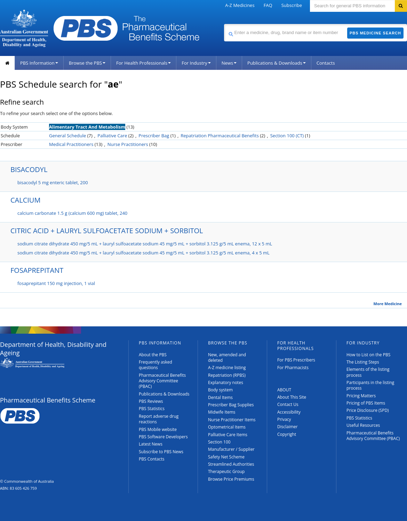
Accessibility (289, 412)
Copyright (286, 434)
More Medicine (388, 303)
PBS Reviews (151, 401)
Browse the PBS (87, 63)
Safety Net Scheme (226, 457)
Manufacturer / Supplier (231, 449)
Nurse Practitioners (127, 144)
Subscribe (291, 5)
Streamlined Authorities (231, 464)
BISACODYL (28, 169)
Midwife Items (222, 412)
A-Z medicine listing (227, 368)
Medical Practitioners (71, 144)
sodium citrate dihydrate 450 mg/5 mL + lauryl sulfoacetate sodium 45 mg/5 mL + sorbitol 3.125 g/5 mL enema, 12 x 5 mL (144, 244)
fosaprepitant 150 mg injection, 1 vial (56, 283)
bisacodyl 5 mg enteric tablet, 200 (52, 182)
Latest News (150, 444)
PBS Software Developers (163, 437)
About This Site (291, 397)
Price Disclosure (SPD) (367, 410)
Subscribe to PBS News (161, 452)
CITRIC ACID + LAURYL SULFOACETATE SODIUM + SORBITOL (106, 230)
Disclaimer (287, 427)
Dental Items (220, 397)
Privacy (284, 419)
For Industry (196, 63)
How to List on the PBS (368, 355)
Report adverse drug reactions (158, 419)
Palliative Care (112, 135)
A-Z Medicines (239, 5)
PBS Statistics (152, 409)
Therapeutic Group (226, 471)
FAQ (268, 5)
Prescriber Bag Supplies (231, 405)
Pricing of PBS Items (365, 403)
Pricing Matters (361, 396)
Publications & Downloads (276, 63)
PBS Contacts (152, 459)
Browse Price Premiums (231, 479)
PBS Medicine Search (375, 33)
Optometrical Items (227, 427)
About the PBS (153, 355)
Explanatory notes (225, 382)
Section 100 (219, 442)
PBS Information (39, 63)
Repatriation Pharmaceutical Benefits (220, 135)
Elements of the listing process (368, 372)
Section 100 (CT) (287, 135)
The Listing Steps (362, 362)
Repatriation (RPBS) (227, 375)
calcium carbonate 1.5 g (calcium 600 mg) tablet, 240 (72, 213)
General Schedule (67, 135)
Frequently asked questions (155, 365)
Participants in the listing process (370, 385)
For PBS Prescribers (296, 360)
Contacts (326, 63)
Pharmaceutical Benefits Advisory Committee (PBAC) (162, 381)
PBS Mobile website (158, 429)
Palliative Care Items (227, 435)
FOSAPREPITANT (36, 270)
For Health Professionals (143, 63)
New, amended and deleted (227, 357)
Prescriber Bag (153, 135)
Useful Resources (363, 425)
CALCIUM (25, 200)
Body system (220, 390)
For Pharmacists (293, 368)
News (229, 63)
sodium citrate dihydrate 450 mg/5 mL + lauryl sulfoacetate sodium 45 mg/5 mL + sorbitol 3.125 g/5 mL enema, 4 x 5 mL (143, 253)
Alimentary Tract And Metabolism (87, 127)
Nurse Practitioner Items (232, 420)
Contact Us (287, 404)
